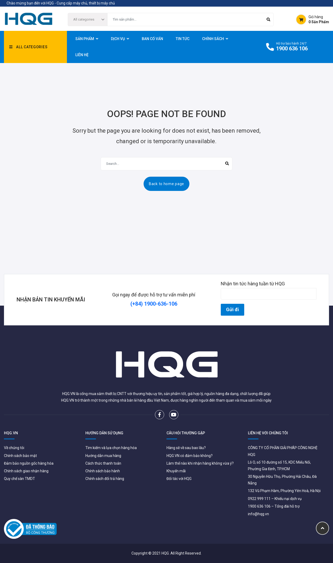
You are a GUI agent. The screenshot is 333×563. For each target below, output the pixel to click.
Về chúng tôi (14, 448)
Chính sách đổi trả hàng (104, 479)
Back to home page (166, 184)
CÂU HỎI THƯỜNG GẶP (185, 433)
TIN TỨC (182, 39)
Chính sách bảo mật (20, 456)
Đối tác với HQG (179, 479)
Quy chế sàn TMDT (19, 479)
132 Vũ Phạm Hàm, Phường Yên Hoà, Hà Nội (284, 491)
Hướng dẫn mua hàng (103, 456)
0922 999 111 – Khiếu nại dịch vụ (275, 499)
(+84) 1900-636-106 (153, 304)
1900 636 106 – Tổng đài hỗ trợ (274, 506)
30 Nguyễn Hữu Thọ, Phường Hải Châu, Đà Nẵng (282, 479)
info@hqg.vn (258, 514)
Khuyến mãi (176, 471)
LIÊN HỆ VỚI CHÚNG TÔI (268, 433)
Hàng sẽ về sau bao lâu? (186, 448)
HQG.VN (11, 433)
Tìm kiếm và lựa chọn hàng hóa (111, 448)
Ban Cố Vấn (152, 39)
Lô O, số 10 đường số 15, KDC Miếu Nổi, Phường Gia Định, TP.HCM (279, 465)
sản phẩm (84, 39)
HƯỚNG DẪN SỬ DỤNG (104, 433)
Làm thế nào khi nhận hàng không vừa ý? (200, 463)
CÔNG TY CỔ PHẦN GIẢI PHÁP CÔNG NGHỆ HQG (282, 451)
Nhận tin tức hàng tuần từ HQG (268, 290)
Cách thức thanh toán (103, 463)
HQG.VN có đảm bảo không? (189, 456)
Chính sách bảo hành (102, 471)
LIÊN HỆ (82, 55)
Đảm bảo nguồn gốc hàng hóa (28, 463)
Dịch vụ (118, 39)
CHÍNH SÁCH (213, 39)
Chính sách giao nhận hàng (26, 471)
